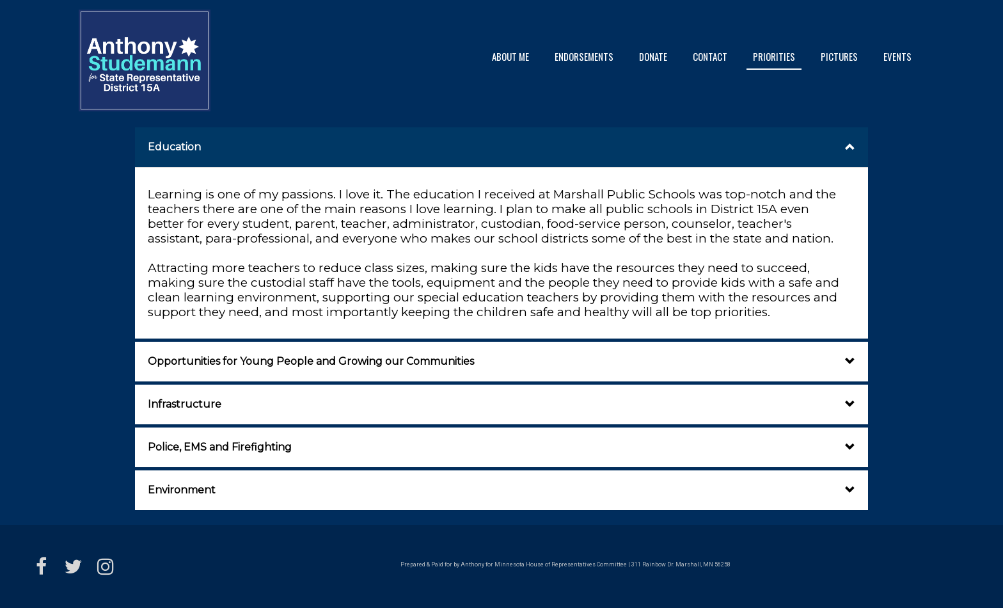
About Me (510, 56)
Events (897, 56)
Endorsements (584, 56)
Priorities (774, 56)
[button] (501, 147)
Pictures (839, 56)
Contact (710, 56)
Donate (653, 56)
